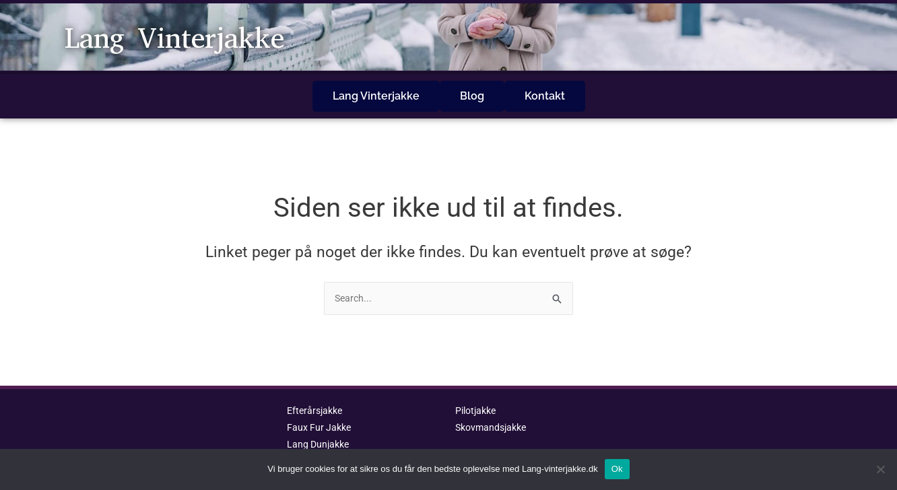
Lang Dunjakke (320, 425)
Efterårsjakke (317, 392)
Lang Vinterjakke (196, 36)
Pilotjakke (477, 392)
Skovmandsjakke (493, 408)
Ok (617, 469)
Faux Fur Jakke (320, 408)
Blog (472, 86)
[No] (880, 469)
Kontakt (545, 86)
